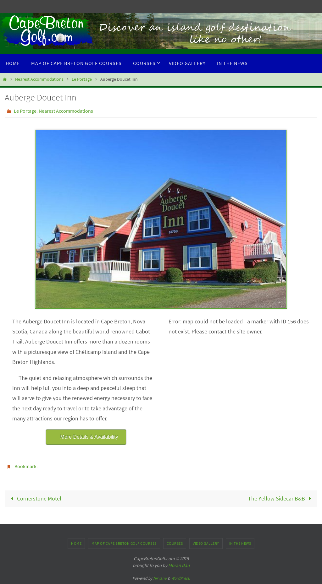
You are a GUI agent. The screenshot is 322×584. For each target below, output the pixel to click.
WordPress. (180, 578)
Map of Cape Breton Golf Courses (124, 543)
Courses (175, 543)
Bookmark (25, 466)
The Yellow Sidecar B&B (281, 498)
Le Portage (82, 79)
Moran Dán (179, 565)
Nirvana (160, 578)
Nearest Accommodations (39, 79)
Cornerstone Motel (34, 498)
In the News (240, 543)
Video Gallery (206, 543)
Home (76, 543)
